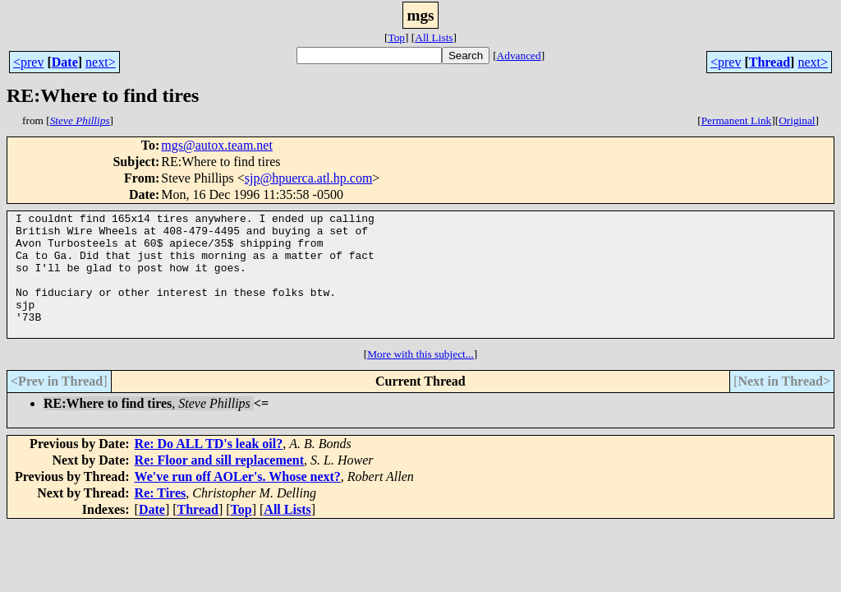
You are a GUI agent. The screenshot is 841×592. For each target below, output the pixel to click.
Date (65, 62)
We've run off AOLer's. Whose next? (238, 501)
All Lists (434, 37)
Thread (769, 62)
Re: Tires (160, 518)
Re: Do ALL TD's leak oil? (209, 468)
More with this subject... (420, 378)
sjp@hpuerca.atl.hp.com (309, 178)
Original (797, 120)
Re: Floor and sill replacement (220, 485)
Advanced (519, 55)
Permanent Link (736, 120)
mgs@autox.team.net (217, 145)
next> (100, 62)
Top (396, 37)
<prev (28, 62)
